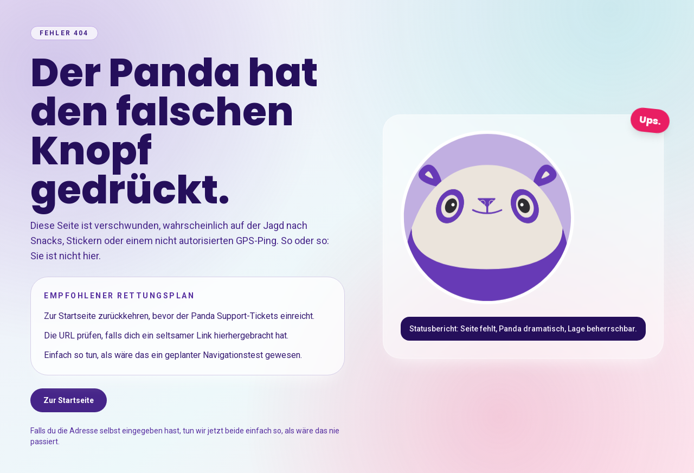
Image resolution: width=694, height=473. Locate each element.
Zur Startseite (68, 400)
